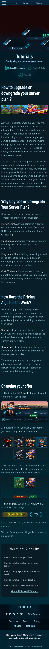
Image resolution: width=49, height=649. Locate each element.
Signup (39, 3)
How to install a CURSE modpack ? (21, 585)
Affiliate (17, 625)
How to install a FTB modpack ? (19, 579)
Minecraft (27, 75)
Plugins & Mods (39, 68)
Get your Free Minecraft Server (24, 635)
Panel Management (17, 68)
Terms (26, 621)
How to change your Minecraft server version (22, 573)
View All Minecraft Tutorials (24, 591)
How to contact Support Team (18, 557)
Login (25, 3)
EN (16, 3)
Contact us (13, 621)
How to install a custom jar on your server (21, 564)
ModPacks (30, 625)
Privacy (37, 621)
